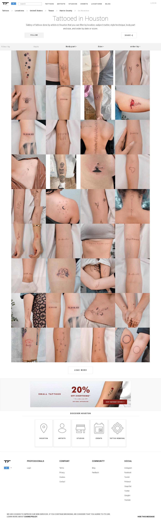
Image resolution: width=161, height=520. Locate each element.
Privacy (62, 473)
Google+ (127, 495)
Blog (93, 468)
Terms (61, 468)
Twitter (126, 491)
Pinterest (127, 482)
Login (29, 468)
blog (108, 4)
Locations (96, 4)
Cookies (62, 477)
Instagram (128, 468)
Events (84, 4)
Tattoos (49, 4)
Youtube (127, 500)
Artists (61, 4)
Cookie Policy (30, 517)
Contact (62, 482)
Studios (73, 4)
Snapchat (127, 486)
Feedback (95, 473)
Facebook (127, 473)
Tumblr (127, 477)
